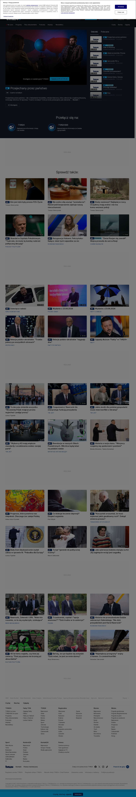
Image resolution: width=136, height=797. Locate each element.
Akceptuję (121, 6)
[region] (68, 9)
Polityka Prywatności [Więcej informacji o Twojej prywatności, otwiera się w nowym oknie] (8, 16)
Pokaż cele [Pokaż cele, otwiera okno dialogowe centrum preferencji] (121, 12)
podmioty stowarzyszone (32, 5)
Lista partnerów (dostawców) (68, 12)
